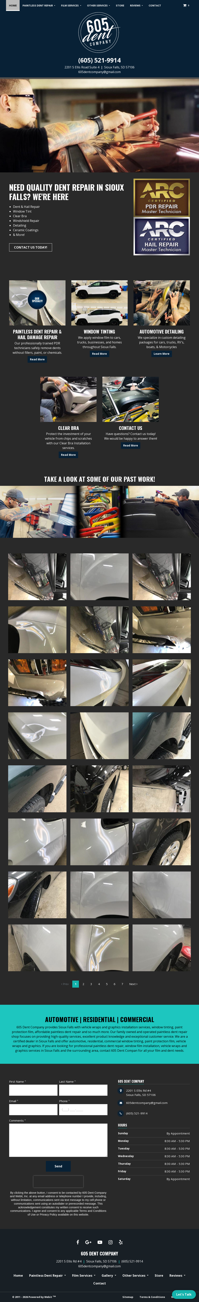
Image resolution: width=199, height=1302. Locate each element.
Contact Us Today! (30, 247)
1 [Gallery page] (75, 984)
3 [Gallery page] (91, 984)
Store (120, 5)
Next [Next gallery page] (133, 984)
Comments (16, 1120)
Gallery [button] (108, 1275)
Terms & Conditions (152, 1297)
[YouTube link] (99, 1242)
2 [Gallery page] (83, 984)
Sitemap (127, 1297)
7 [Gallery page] (122, 984)
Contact (155, 5)
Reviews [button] (135, 5)
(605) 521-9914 (99, 60)
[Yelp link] (121, 1242)
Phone (63, 1101)
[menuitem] (13, 5)
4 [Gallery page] (99, 984)
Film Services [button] (70, 5)
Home (14, 4)
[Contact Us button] (130, 399)
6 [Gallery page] (114, 984)
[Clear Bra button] (68, 399)
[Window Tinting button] (99, 303)
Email (12, 1101)
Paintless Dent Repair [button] (38, 5)
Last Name (66, 1081)
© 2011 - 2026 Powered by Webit (34, 1297)
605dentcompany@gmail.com (99, 72)
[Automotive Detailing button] (162, 303)
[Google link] (88, 1242)
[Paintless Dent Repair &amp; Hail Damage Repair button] (37, 303)
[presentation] (58, 1181)
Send (58, 1166)
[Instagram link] (110, 1242)
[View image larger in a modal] (37, 576)
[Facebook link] (77, 1242)
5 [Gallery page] (106, 984)
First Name (16, 1081)
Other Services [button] (97, 5)
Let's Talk (184, 1294)
